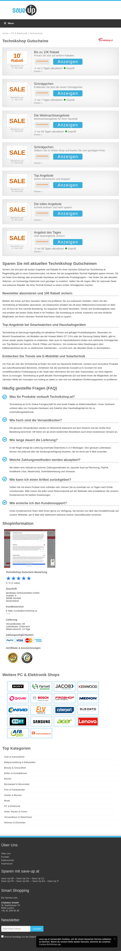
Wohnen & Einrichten (15, 822)
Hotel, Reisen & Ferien (15, 811)
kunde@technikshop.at (25, 610)
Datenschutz (7, 860)
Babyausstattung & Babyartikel (19, 762)
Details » (38, 71)
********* (42, 61)
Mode (7, 800)
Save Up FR (7, 881)
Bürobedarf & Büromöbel (16, 784)
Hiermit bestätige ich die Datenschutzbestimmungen (30, 936)
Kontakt (5, 857)
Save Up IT (53, 881)
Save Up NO (23, 881)
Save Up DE (7, 878)
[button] (115, 939)
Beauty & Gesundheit (15, 767)
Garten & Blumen (13, 795)
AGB (8, 614)
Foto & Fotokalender (14, 789)
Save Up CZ (38, 878)
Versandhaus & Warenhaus (18, 817)
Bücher (7, 778)
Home (5, 33)
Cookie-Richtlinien (48, 944)
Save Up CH (22, 878)
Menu (9, 23)
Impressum (7, 863)
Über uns (6, 853)
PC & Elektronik (19, 33)
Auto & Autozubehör (14, 756)
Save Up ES (38, 881)
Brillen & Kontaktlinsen (15, 773)
